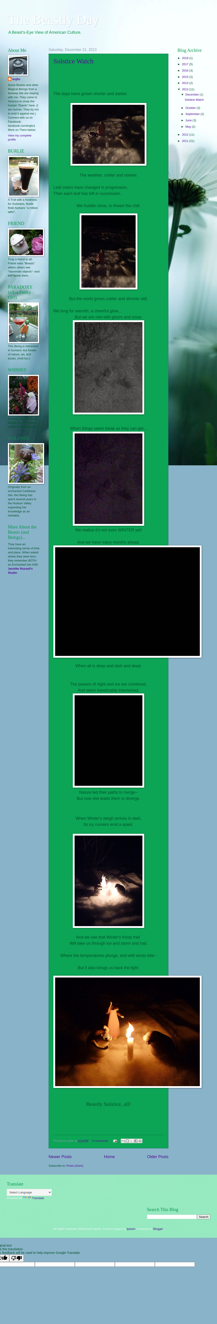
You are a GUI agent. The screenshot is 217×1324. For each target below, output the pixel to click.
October (190, 108)
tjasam (131, 1229)
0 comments (100, 1140)
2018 (185, 58)
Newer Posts (60, 1156)
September (192, 114)
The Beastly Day (53, 19)
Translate (33, 1198)
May (188, 126)
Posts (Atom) (74, 1165)
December (192, 94)
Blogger (158, 1229)
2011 (185, 141)
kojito (16, 79)
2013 (185, 89)
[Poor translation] (16, 1258)
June (189, 120)
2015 (185, 77)
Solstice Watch (73, 61)
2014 (185, 83)
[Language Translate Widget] (29, 1192)
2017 (185, 64)
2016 (185, 70)
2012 (185, 134)
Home (109, 1156)
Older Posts (157, 1156)
